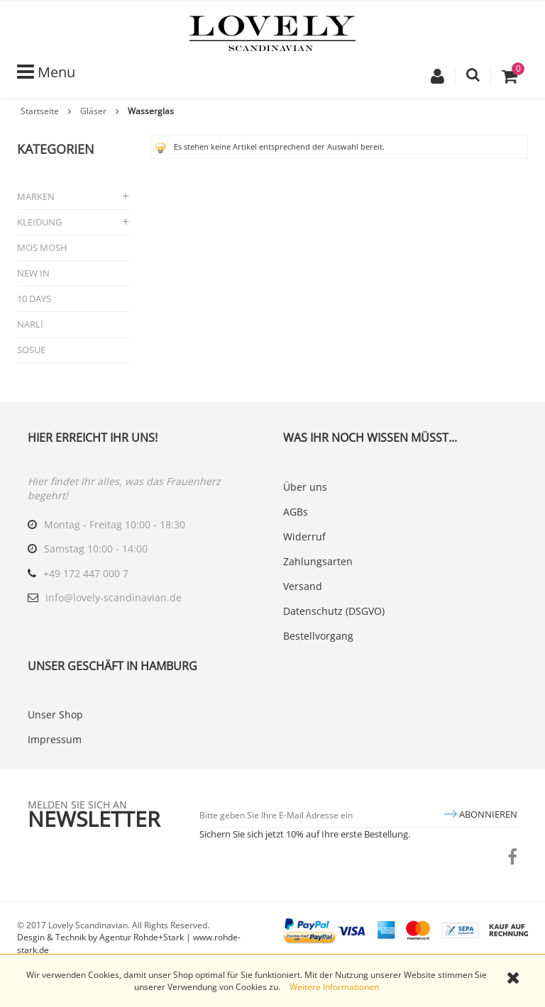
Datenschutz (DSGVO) (334, 611)
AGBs (295, 511)
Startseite (40, 111)
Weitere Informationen (334, 987)
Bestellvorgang (318, 635)
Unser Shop (55, 714)
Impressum (55, 739)
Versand (302, 586)
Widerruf (304, 536)
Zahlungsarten (318, 561)
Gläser (93, 111)
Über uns (305, 487)
